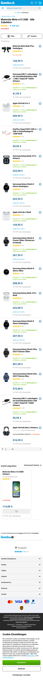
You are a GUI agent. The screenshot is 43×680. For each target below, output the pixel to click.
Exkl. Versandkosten (25, 68)
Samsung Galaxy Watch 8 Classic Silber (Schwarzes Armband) (23, 240)
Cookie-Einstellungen (30, 624)
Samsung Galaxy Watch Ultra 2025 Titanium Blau (25, 375)
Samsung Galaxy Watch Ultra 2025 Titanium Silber (25, 350)
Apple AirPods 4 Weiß (22, 212)
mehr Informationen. (21, 622)
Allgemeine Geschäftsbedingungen (21, 626)
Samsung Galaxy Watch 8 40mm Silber (23, 269)
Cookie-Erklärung (8, 657)
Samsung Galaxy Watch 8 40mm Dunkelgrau (23, 322)
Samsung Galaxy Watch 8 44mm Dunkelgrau (23, 185)
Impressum (19, 624)
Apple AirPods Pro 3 (21, 103)
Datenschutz (10, 624)
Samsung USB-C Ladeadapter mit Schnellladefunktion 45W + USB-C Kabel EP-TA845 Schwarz (25, 77)
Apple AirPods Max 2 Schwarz (25, 427)
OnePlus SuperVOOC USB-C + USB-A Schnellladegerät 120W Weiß (25, 131)
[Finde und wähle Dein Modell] (23, 8)
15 (12, 449)
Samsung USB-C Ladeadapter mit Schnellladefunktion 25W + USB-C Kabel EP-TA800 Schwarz (25, 401)
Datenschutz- (31, 655)
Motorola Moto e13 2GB (8, 16)
